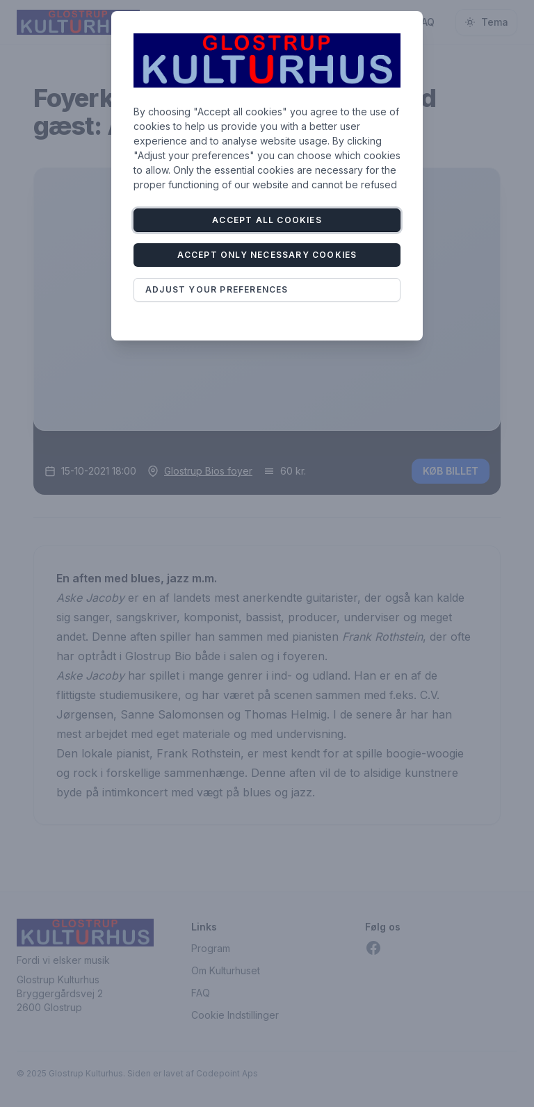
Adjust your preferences (217, 289)
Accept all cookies (267, 220)
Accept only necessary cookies (267, 254)
